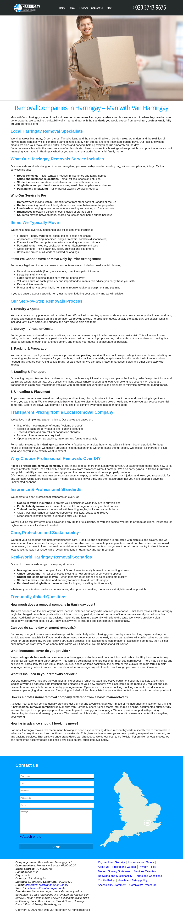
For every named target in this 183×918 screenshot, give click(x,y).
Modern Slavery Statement (114, 871)
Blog (108, 7)
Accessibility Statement (112, 885)
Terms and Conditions (148, 875)
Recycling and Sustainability (115, 875)
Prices (72, 7)
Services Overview (145, 871)
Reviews (83, 7)
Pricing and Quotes (124, 866)
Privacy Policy (147, 866)
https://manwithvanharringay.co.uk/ (44, 888)
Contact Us (97, 7)
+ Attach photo (30, 836)
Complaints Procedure (142, 885)
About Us (103, 866)
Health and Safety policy (132, 880)
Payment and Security (111, 862)
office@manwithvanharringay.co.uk (46, 885)
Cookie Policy (106, 880)
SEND (56, 847)
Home (62, 7)
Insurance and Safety (141, 862)
